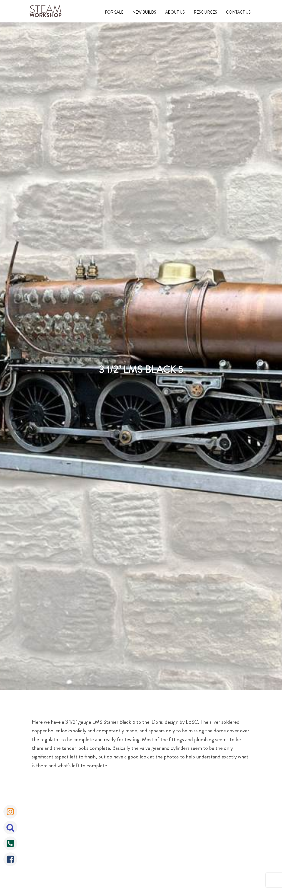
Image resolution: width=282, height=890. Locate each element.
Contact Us (238, 12)
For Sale (114, 12)
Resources (205, 12)
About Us (175, 12)
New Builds (144, 12)
